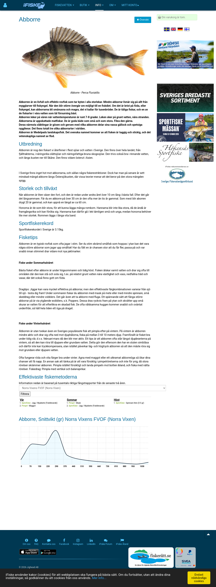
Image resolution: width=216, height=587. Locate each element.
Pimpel (25, 406)
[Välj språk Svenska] (166, 29)
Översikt (143, 19)
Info (99, 5)
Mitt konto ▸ (130, 5)
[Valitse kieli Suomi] (187, 29)
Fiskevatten (64, 5)
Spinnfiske (26, 403)
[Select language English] (173, 29)
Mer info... (99, 578)
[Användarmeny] (5, 5)
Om (112, 5)
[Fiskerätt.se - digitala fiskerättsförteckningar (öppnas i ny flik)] (151, 557)
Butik (85, 5)
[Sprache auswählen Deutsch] (180, 29)
